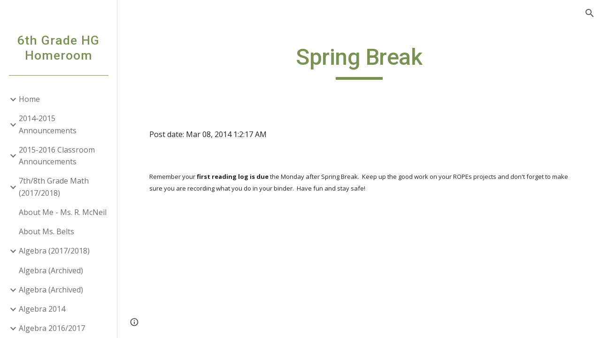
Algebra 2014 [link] (42, 309)
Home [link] (29, 99)
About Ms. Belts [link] (46, 231)
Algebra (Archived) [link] (51, 270)
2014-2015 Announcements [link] (48, 124)
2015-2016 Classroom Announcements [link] (57, 156)
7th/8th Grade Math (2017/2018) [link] (54, 187)
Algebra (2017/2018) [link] (54, 251)
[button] (589, 13)
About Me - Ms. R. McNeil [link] (63, 212)
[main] (359, 61)
